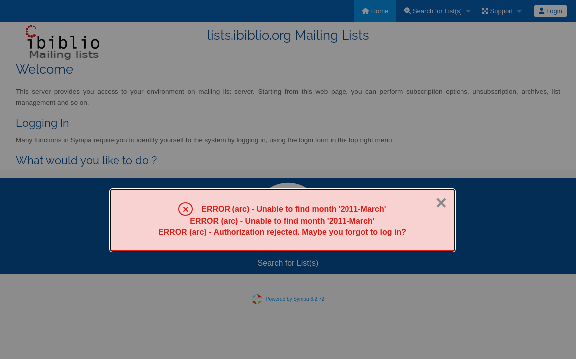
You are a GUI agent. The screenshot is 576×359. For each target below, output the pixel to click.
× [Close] (441, 202)
